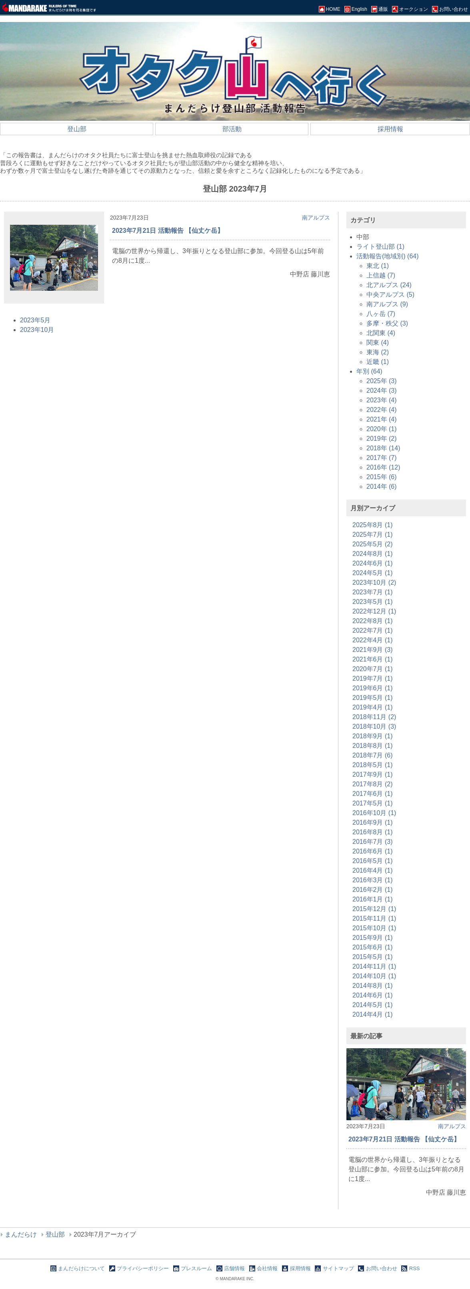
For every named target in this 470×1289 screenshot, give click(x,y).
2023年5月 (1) (372, 601)
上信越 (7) (380, 275)
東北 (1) (377, 265)
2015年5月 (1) (372, 956)
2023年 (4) (381, 400)
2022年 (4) (381, 409)
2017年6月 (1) (372, 793)
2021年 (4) (381, 419)
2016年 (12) (383, 467)
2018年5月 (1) (372, 764)
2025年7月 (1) (372, 534)
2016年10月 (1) (374, 812)
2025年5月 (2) (372, 544)
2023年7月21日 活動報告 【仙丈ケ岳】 (168, 230)
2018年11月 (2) (374, 716)
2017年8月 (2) (372, 784)
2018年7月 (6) (372, 755)
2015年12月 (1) (374, 908)
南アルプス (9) (387, 304)
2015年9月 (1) (372, 937)
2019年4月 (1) (372, 707)
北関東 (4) (380, 333)
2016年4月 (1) (372, 870)
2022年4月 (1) (372, 640)
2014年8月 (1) (372, 985)
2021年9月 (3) (372, 649)
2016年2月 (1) (372, 889)
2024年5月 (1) (372, 573)
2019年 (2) (381, 438)
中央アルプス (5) (390, 294)
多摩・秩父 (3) (387, 323)
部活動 (232, 129)
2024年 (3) (381, 390)
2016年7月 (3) (372, 841)
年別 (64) (369, 371)
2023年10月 (37, 329)
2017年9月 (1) (372, 774)
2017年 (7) (381, 457)
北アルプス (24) (389, 285)
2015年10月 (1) (374, 928)
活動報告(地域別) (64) (387, 256)
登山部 (76, 129)
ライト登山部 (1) (380, 246)
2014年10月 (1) (374, 976)
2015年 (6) (381, 477)
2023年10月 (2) (374, 582)
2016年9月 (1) (372, 822)
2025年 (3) (381, 381)
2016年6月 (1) (372, 851)
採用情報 (390, 129)
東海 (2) (377, 352)
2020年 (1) (381, 429)
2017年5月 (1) (372, 803)
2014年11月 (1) (374, 966)
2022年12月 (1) (374, 611)
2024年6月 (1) (372, 563)
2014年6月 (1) (372, 995)
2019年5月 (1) (372, 697)
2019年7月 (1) (372, 678)
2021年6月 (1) (372, 659)
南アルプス (316, 217)
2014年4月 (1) (372, 1014)
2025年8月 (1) (372, 525)
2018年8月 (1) (372, 745)
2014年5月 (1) (372, 1004)
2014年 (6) (381, 486)
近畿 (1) (377, 361)
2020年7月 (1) (372, 668)
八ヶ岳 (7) (380, 313)
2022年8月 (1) (372, 621)
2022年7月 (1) (372, 630)
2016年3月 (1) (372, 880)
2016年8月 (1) (372, 832)
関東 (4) (377, 342)
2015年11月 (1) (374, 918)
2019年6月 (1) (372, 688)
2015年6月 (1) (372, 947)
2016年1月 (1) (372, 899)
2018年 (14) (383, 448)
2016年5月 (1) (372, 860)
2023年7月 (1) (372, 592)
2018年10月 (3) (374, 726)
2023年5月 (35, 320)
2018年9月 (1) (372, 736)
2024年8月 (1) (372, 553)
